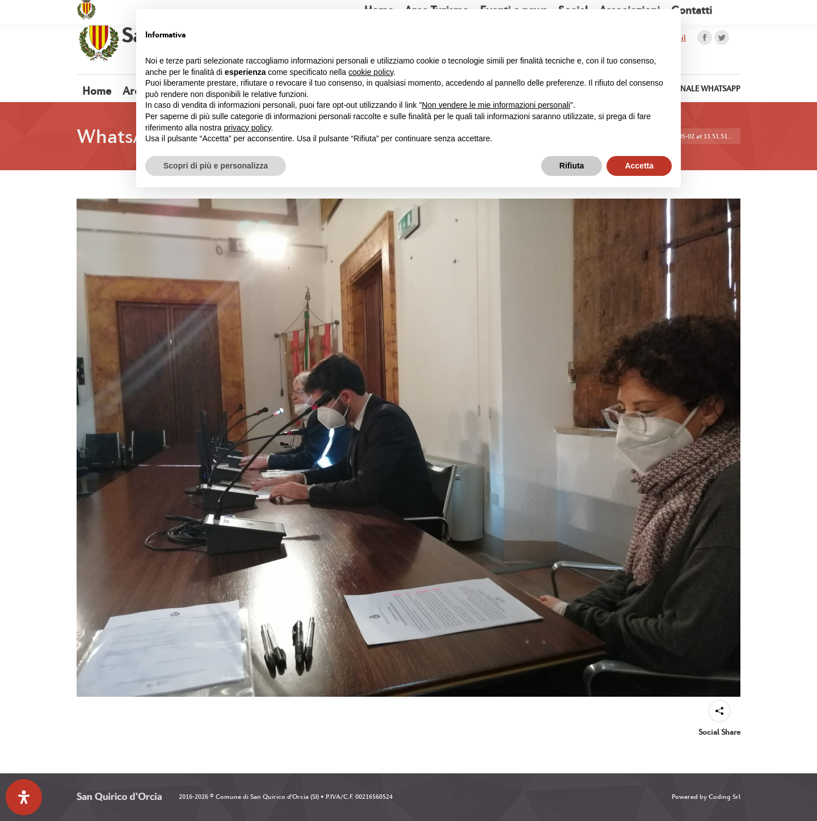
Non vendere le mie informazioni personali (496, 105)
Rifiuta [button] (571, 165)
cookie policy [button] (370, 72)
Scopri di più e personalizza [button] (215, 165)
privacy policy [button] (247, 127)
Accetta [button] (639, 165)
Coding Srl (724, 797)
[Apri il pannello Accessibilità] (24, 797)
